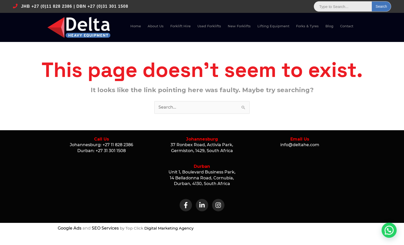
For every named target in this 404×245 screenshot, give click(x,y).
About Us (156, 26)
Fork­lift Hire (180, 26)
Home (135, 26)
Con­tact (346, 26)
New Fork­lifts (239, 26)
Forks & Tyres (307, 26)
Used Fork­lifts (209, 26)
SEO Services (105, 228)
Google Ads (69, 228)
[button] (391, 235)
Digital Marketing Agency (168, 228)
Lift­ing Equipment (273, 26)
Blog (329, 26)
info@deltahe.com (299, 144)
